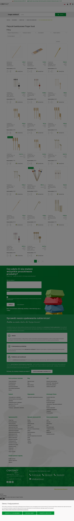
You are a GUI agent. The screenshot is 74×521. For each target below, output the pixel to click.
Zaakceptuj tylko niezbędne (12, 513)
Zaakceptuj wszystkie (45, 513)
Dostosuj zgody (30, 513)
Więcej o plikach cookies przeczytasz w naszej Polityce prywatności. (15, 509)
